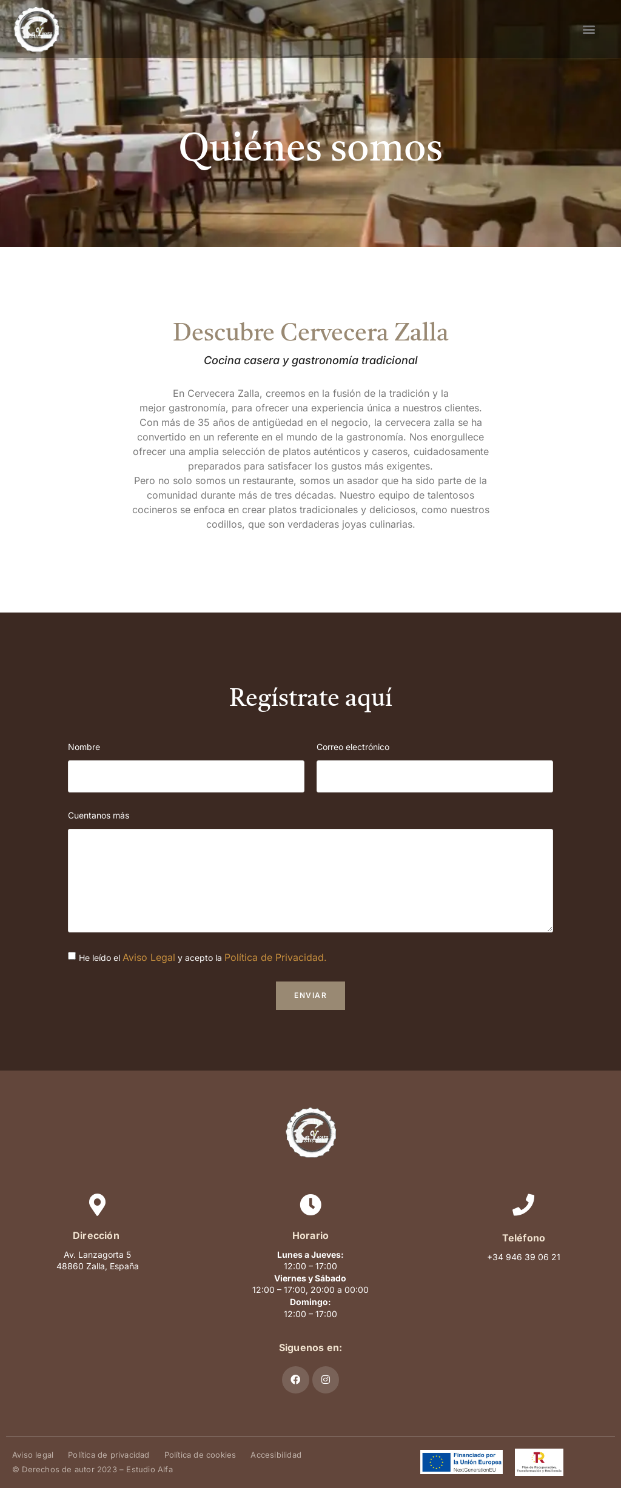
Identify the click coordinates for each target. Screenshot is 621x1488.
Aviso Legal (149, 957)
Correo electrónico (353, 747)
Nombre (84, 747)
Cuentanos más (98, 815)
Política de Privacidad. (275, 957)
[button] (589, 29)
